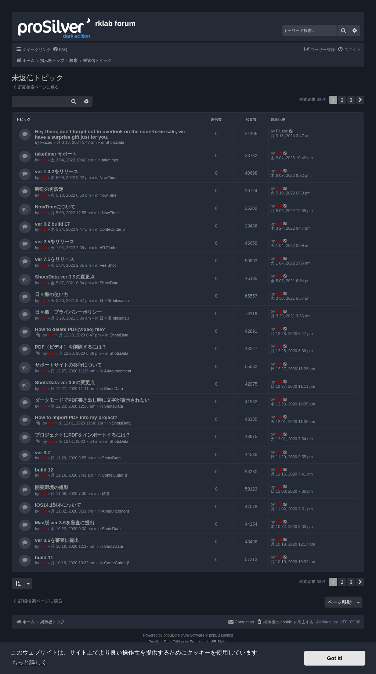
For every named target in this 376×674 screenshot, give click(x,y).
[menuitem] (60, 49)
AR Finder (109, 247)
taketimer (110, 160)
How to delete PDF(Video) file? (70, 329)
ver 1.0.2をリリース (56, 171)
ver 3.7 (42, 452)
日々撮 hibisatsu (114, 300)
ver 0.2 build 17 (52, 224)
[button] (360, 100)
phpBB (168, 635)
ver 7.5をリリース (54, 259)
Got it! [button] (335, 658)
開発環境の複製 (51, 487)
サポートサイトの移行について (68, 365)
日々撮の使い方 (51, 294)
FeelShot (108, 265)
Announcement (117, 371)
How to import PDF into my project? (76, 417)
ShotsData (114, 142)
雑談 (106, 493)
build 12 (44, 470)
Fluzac (46, 142)
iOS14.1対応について (58, 505)
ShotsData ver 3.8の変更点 (65, 382)
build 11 (44, 557)
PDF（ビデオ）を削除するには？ (70, 347)
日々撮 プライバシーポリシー (68, 312)
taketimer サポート (56, 154)
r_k (43, 160)
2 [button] (342, 99)
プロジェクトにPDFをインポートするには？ (82, 435)
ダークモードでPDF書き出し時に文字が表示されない (92, 400)
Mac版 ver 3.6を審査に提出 (64, 522)
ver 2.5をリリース (54, 241)
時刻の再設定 (49, 189)
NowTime (108, 177)
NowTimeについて (55, 207)
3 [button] (351, 99)
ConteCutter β (112, 229)
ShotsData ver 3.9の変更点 (65, 277)
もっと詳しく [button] (29, 662)
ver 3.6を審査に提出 (57, 540)
